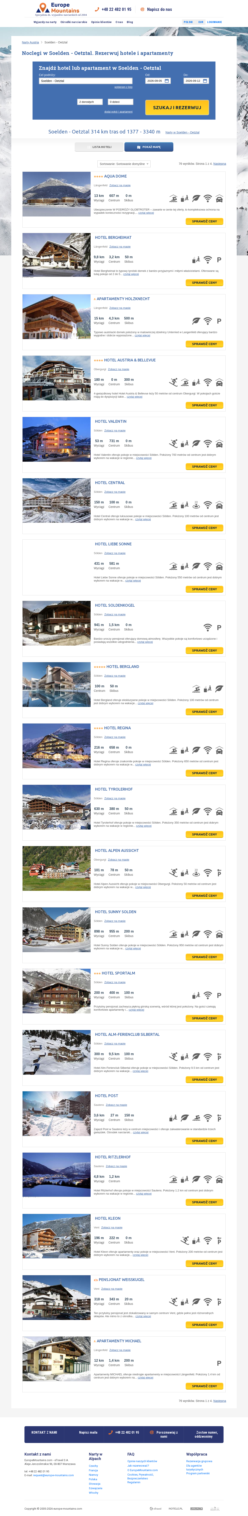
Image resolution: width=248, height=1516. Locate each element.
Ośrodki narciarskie (73, 22)
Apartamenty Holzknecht (123, 299)
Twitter (175, 22)
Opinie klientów (101, 22)
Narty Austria (30, 42)
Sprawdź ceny (204, 221)
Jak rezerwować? (138, 1465)
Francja (93, 1470)
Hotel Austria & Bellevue (130, 360)
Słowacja (94, 1483)
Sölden (98, 430)
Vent (96, 1227)
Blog (130, 22)
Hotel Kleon (108, 1218)
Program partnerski (198, 1473)
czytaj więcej (146, 212)
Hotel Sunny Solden (115, 912)
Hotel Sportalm (118, 973)
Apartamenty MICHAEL (119, 1341)
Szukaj (28, 22)
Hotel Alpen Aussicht (117, 850)
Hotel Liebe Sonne (113, 544)
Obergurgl (100, 369)
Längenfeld (100, 185)
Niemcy (93, 1474)
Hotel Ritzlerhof (113, 1157)
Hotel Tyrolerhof (114, 789)
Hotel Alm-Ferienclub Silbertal (127, 1034)
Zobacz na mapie (120, 185)
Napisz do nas (159, 9)
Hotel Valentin (111, 421)
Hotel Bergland (123, 666)
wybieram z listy (123, 87)
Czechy (93, 1465)
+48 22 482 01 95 (116, 9)
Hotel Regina (117, 728)
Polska (93, 1479)
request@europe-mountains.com (53, 1475)
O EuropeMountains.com (142, 1470)
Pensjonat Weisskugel (122, 1279)
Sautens (99, 1104)
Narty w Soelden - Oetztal (182, 132)
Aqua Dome (115, 176)
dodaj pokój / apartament (118, 111)
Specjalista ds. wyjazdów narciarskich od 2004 (61, 9)
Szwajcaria (95, 1488)
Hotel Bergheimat (113, 237)
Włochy (93, 1492)
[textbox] (86, 81)
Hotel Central (110, 482)
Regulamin (133, 1482)
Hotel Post (106, 1095)
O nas (119, 22)
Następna (219, 163)
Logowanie (214, 22)
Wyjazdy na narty (45, 22)
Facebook (169, 22)
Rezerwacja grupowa (199, 1461)
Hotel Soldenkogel (115, 605)
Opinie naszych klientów (142, 1461)
